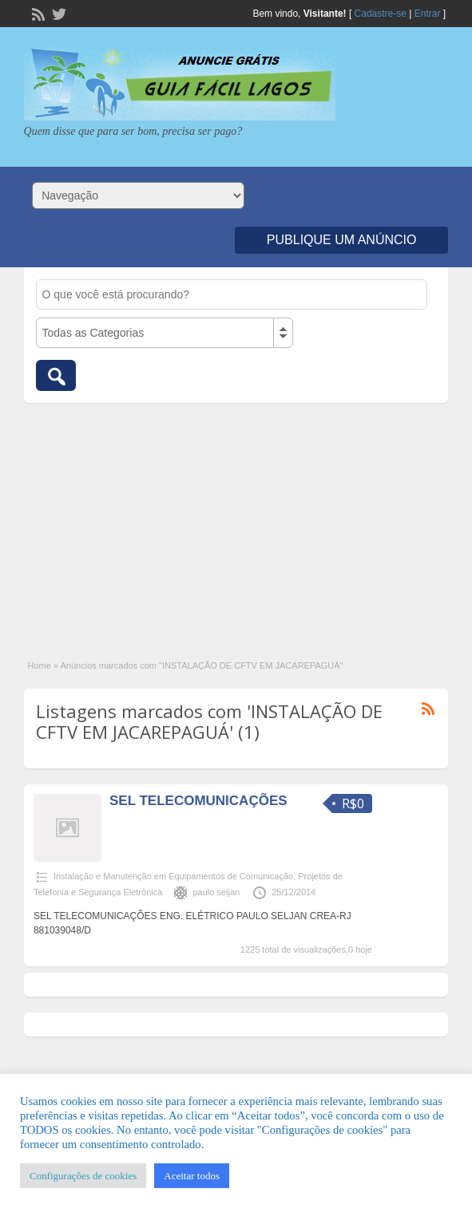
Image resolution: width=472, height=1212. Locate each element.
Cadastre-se (381, 13)
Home (39, 665)
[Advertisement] (236, 522)
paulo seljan (216, 892)
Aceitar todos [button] (192, 1176)
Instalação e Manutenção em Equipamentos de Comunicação (173, 876)
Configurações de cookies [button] (83, 1176)
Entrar (427, 13)
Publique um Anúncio (342, 240)
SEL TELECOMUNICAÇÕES (198, 800)
